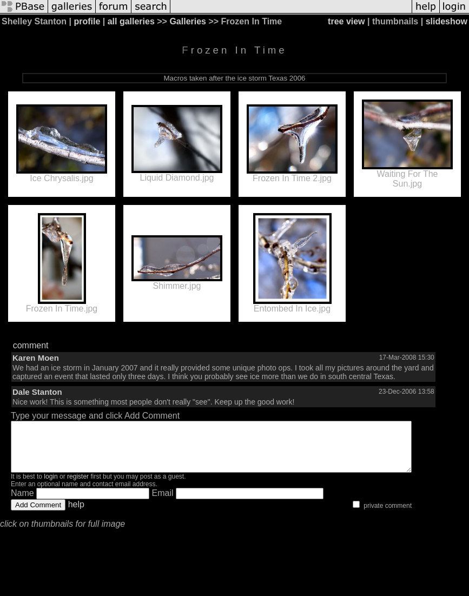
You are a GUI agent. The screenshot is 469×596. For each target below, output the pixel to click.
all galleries (131, 21)
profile (87, 21)
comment (31, 345)
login (50, 486)
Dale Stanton (37, 391)
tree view (346, 21)
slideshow (446, 21)
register (78, 486)
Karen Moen (35, 357)
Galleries (187, 21)
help (76, 514)
